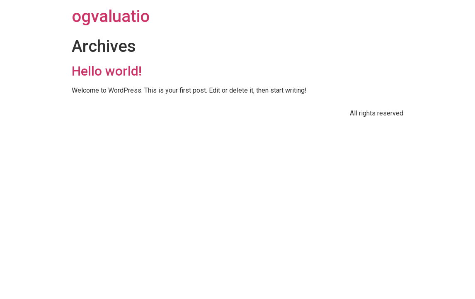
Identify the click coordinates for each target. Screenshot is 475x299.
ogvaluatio (111, 16)
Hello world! (107, 71)
